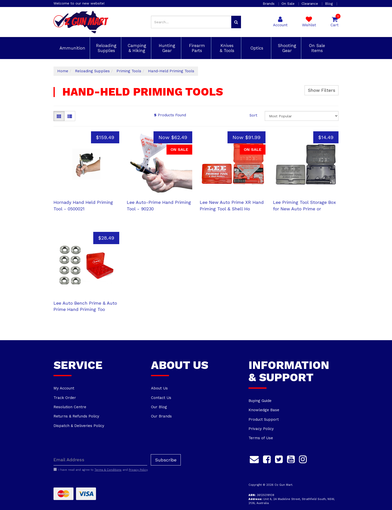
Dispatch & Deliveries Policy (79, 425)
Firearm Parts (196, 48)
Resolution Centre (70, 407)
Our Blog (159, 407)
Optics (256, 48)
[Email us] (254, 458)
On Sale (289, 4)
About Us (159, 388)
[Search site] (236, 22)
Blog (329, 4)
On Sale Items (316, 48)
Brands (269, 4)
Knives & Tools (226, 48)
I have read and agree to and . (101, 469)
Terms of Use (260, 438)
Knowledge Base (263, 410)
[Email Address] (100, 459)
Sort (253, 115)
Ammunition (71, 48)
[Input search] (191, 22)
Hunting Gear (166, 48)
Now (172, 137)
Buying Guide (260, 400)
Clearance (310, 4)
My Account (64, 388)
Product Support (263, 419)
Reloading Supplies (105, 48)
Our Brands (161, 416)
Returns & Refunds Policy (76, 416)
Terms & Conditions (108, 469)
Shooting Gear (286, 48)
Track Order (65, 397)
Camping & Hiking (136, 48)
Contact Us (161, 397)
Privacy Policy (261, 428)
